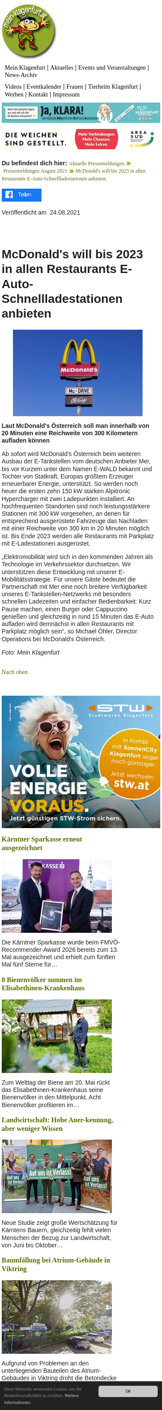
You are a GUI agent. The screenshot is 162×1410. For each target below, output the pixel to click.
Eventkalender (43, 87)
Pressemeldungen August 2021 (35, 171)
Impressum (66, 94)
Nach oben (15, 672)
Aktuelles (61, 67)
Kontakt (38, 94)
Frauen (75, 87)
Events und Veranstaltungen (112, 67)
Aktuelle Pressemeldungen (96, 164)
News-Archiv (21, 75)
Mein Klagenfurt (25, 67)
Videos (13, 87)
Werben (14, 94)
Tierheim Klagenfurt (113, 87)
